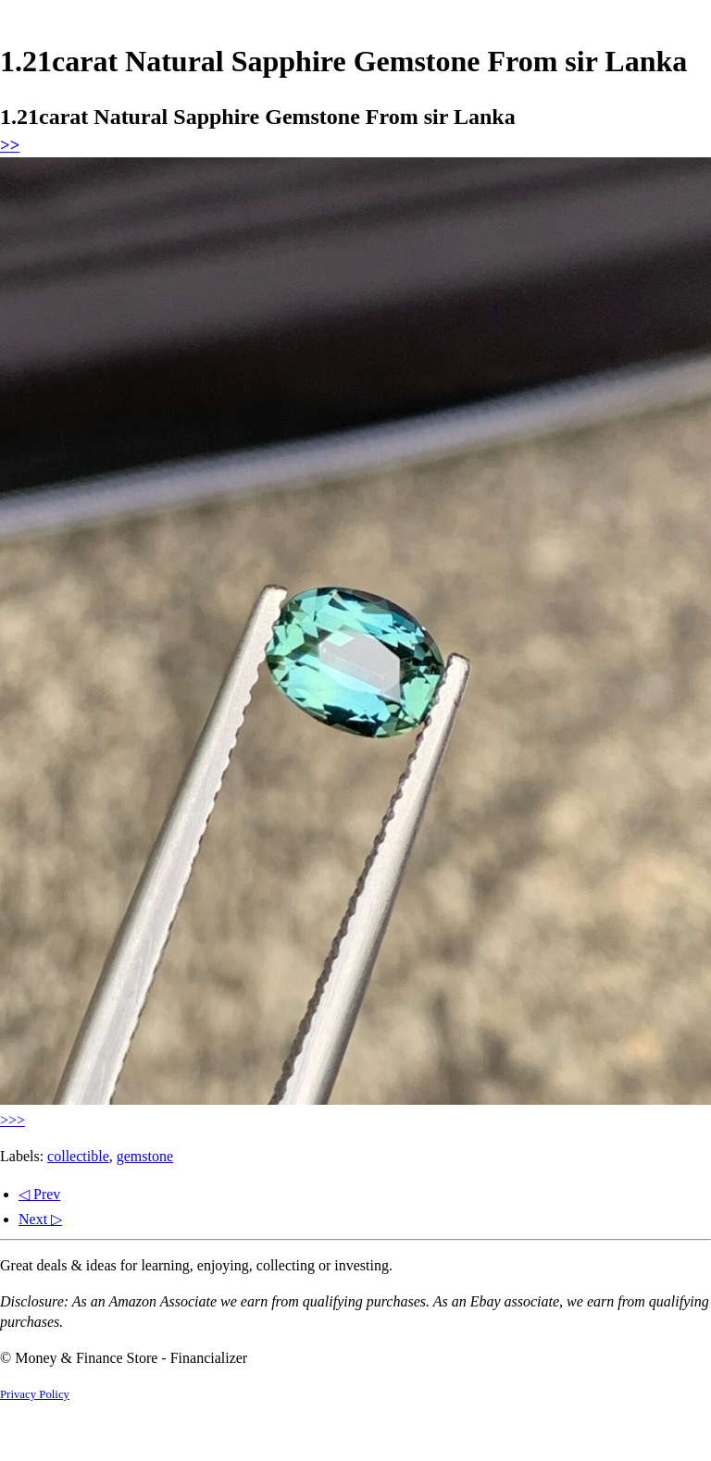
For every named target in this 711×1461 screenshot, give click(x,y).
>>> (12, 1120)
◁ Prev (39, 1194)
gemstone (145, 1156)
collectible (78, 1156)
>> (9, 145)
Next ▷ (40, 1219)
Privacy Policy (34, 1394)
